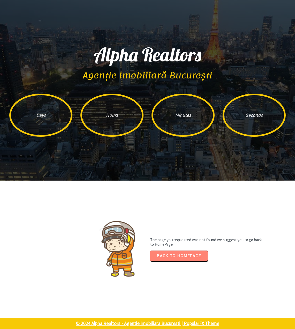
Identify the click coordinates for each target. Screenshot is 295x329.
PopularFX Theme (201, 323)
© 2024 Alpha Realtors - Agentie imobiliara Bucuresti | (130, 323)
